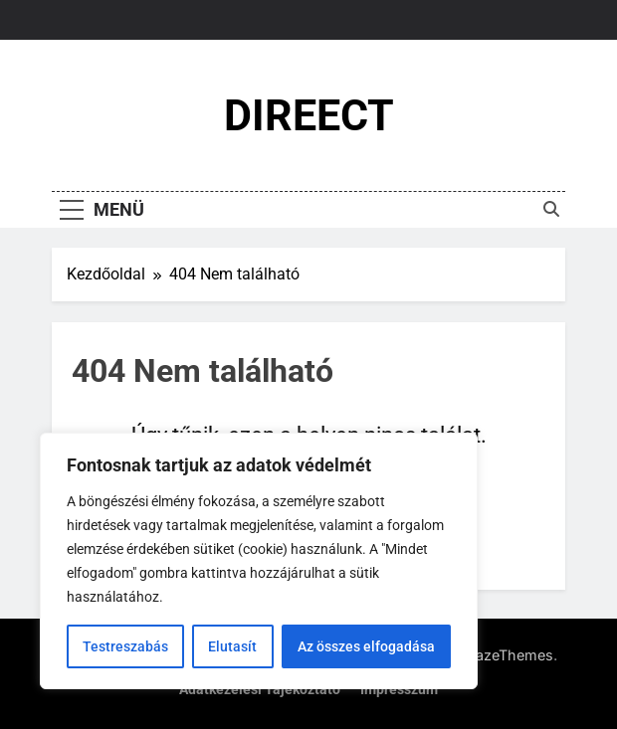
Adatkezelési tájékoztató (259, 689)
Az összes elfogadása (366, 646)
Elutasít (232, 646)
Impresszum (399, 689)
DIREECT (309, 115)
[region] (259, 561)
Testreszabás (125, 646)
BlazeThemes (508, 654)
